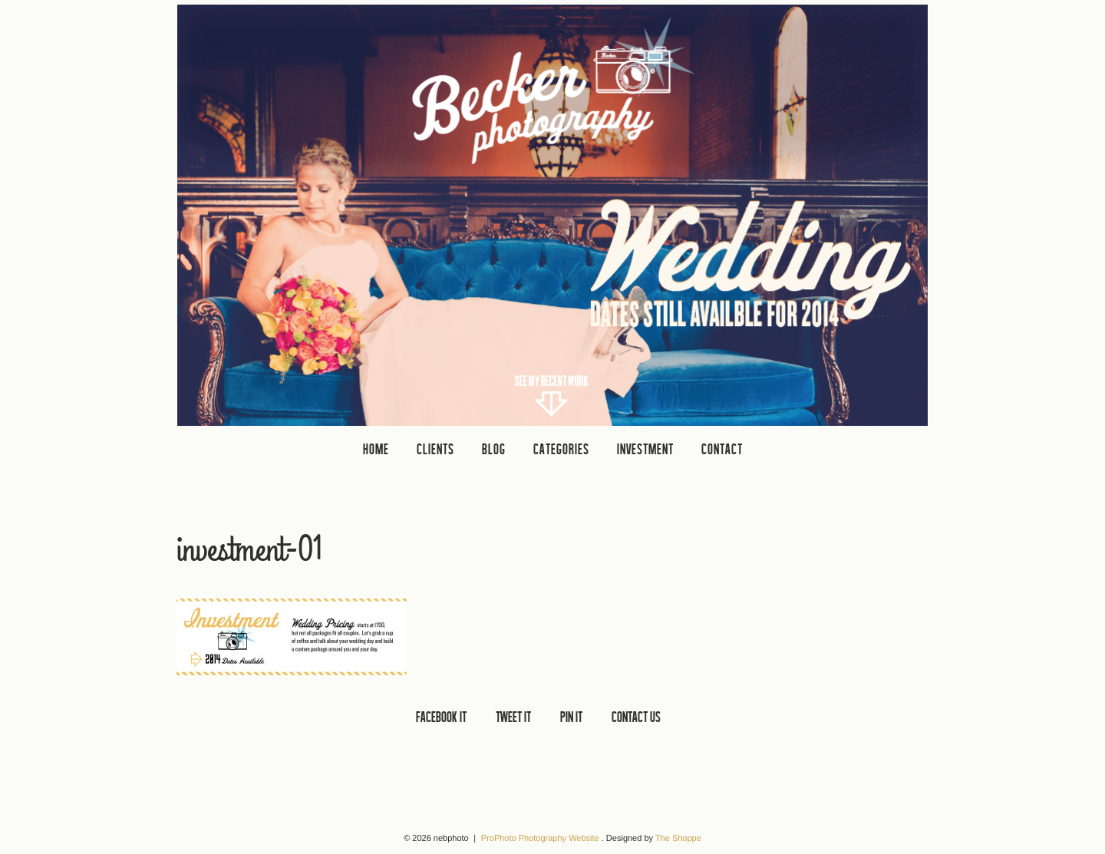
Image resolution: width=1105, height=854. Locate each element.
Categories (561, 449)
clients (435, 449)
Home (376, 449)
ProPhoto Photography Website (540, 837)
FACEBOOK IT (441, 716)
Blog (494, 449)
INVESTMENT (645, 449)
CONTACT (722, 449)
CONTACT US (636, 716)
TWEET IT (513, 716)
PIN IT (571, 716)
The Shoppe (678, 837)
